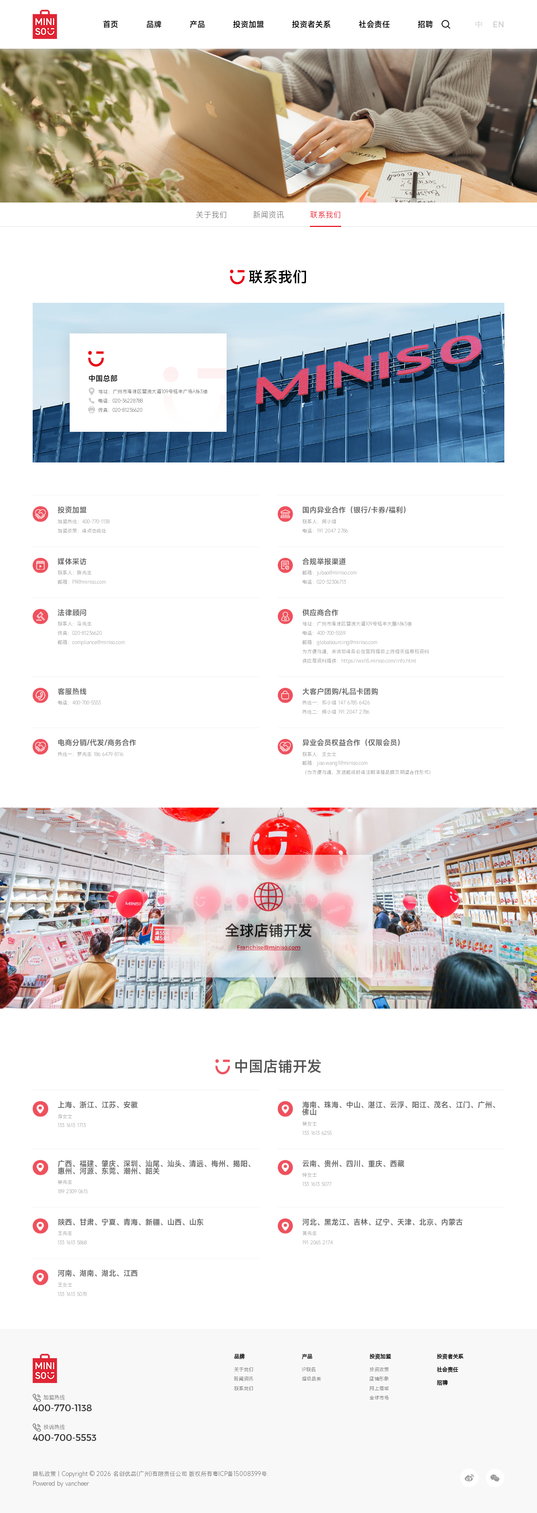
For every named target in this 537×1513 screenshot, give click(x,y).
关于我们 (211, 214)
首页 (110, 24)
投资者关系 (311, 24)
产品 (197, 24)
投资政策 (379, 1369)
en (498, 24)
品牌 (154, 24)
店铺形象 (379, 1378)
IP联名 (309, 1369)
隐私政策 (44, 1473)
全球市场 (379, 1397)
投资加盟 (248, 24)
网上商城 (379, 1388)
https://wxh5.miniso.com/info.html (378, 667)
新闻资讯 (268, 214)
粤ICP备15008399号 (239, 1473)
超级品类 (311, 1378)
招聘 (425, 24)
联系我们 (325, 214)
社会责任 (374, 24)
